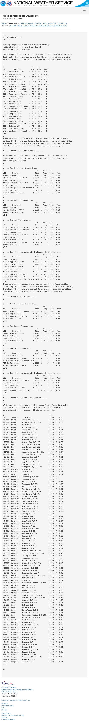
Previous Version (27, 23)
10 (21, 26)
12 (26, 26)
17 (37, 26)
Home (4, 23)
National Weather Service (9, 692)
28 (61, 26)
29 (63, 26)
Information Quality (7, 706)
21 (46, 26)
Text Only (38, 23)
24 (52, 26)
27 (59, 26)
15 (32, 26)
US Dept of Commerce (8, 687)
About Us (4, 717)
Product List (52, 23)
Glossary (4, 710)
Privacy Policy (5, 713)
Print (44, 23)
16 (34, 26)
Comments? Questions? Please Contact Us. (15, 700)
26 (57, 26)
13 (28, 26)
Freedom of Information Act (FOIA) (12, 715)
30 (65, 26)
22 (48, 26)
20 (43, 26)
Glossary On (62, 23)
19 (41, 26)
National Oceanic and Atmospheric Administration (17, 690)
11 (24, 26)
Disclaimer (4, 703)
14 (30, 26)
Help (3, 708)
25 (54, 26)
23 (50, 26)
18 (39, 26)
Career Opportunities (8, 719)
